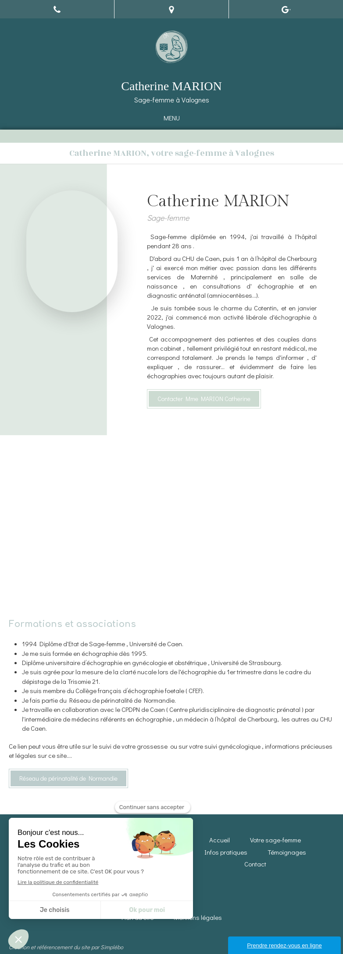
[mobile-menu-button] (172, 118)
